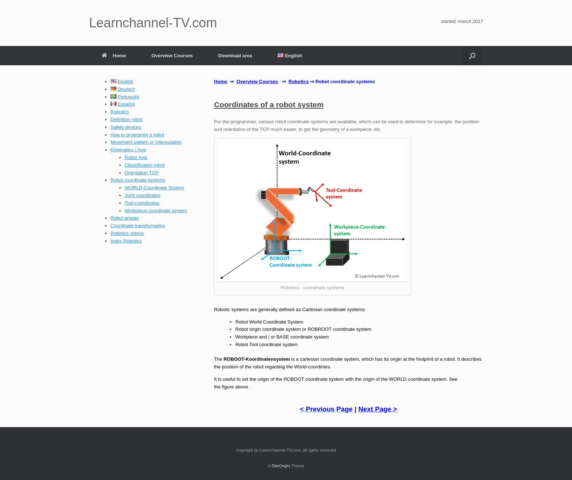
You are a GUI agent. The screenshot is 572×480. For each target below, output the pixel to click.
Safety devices (126, 127)
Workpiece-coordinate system (156, 210)
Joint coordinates (143, 195)
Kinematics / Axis (128, 149)
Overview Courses (172, 55)
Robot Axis (136, 157)
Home (114, 55)
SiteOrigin (280, 466)
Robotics (120, 112)
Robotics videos (127, 233)
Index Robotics (126, 241)
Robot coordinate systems (138, 180)
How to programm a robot (137, 135)
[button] (472, 55)
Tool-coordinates (142, 203)
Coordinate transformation (138, 225)
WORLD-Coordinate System (154, 187)
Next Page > (377, 409)
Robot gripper (125, 218)
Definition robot (126, 119)
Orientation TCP (142, 172)
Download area (235, 55)
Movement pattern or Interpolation (146, 142)
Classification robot (145, 165)
